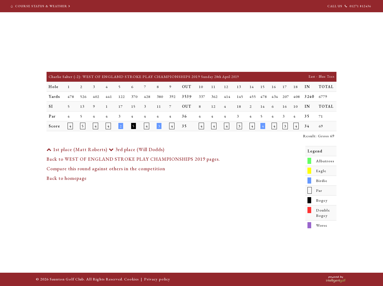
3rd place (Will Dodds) (137, 149)
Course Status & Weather (41, 6)
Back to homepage (67, 178)
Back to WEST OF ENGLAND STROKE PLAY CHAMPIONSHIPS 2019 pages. (133, 159)
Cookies (131, 278)
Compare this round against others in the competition (106, 168)
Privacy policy (157, 278)
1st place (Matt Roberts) (77, 149)
